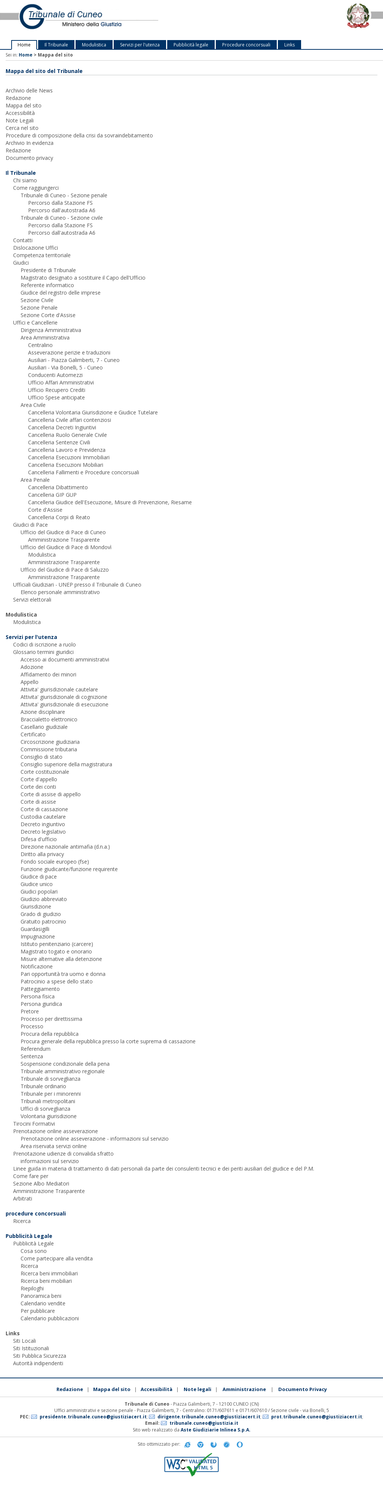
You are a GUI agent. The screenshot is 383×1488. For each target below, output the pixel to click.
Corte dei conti (38, 786)
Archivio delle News (29, 90)
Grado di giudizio (41, 914)
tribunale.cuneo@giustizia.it (203, 1423)
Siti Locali (24, 1340)
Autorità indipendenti (38, 1363)
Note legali (197, 1389)
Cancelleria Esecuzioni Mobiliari (65, 464)
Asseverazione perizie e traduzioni (69, 352)
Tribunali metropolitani (48, 1101)
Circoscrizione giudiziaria (50, 741)
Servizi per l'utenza (140, 45)
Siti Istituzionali (31, 1348)
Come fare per (30, 1176)
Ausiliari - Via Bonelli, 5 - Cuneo (65, 367)
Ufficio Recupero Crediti (56, 389)
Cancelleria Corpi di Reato (59, 517)
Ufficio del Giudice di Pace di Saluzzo (65, 569)
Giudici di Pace (30, 524)
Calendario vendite (43, 1303)
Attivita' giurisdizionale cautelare (59, 689)
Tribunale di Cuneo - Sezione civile (62, 217)
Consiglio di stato (41, 756)
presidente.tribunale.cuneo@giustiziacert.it (93, 1417)
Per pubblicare (38, 1310)
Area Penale (35, 479)
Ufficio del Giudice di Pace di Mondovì (66, 547)
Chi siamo (25, 180)
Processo (32, 1026)
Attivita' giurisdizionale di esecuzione (64, 704)
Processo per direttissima (51, 1018)
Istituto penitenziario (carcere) (57, 943)
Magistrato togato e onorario (56, 951)
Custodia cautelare (43, 816)
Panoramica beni (41, 1295)
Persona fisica (38, 996)
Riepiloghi (32, 1288)
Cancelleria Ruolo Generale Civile (67, 434)
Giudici (21, 262)
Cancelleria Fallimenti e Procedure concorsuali (83, 472)
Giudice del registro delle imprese (61, 292)
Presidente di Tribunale (48, 270)
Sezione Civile (37, 300)
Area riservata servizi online (54, 1146)
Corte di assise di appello (51, 794)
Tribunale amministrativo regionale (63, 1071)
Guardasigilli (35, 928)
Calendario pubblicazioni (50, 1318)
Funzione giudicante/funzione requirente (69, 869)
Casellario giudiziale (44, 726)
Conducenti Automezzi (55, 374)
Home (24, 45)
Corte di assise (38, 801)
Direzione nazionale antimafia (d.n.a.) (65, 846)
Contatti (23, 240)
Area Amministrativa (45, 337)
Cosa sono (34, 1250)
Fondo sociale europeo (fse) (55, 861)
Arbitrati (22, 1198)
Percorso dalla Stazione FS (60, 202)
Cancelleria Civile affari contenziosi (69, 419)
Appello (30, 681)
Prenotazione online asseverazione (55, 1131)
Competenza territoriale (42, 255)
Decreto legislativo (43, 831)
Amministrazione (244, 1389)
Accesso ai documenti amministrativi (65, 659)
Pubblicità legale (191, 45)
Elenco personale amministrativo (60, 592)
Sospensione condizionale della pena (65, 1063)
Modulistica (94, 45)
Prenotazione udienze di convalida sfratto (63, 1153)
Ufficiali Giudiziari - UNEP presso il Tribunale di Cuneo (77, 584)
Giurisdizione (36, 906)
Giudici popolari (39, 891)
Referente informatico (47, 285)
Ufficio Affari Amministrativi (61, 382)
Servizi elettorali (32, 599)
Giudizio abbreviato (44, 899)
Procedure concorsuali (246, 45)
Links (289, 45)
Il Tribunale (56, 45)
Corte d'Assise (45, 509)
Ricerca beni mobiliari (46, 1280)
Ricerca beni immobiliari (49, 1273)
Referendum (35, 1048)
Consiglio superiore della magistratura (66, 764)
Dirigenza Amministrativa (51, 330)
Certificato (33, 734)
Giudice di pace (39, 876)
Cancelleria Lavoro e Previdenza (66, 449)
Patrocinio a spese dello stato (57, 981)
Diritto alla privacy (42, 854)
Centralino (40, 345)
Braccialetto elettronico (49, 719)
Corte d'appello (39, 779)
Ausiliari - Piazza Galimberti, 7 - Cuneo (74, 359)
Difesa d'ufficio (39, 839)
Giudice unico (37, 884)
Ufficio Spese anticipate (56, 397)
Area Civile (33, 404)
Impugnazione (38, 936)
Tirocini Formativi (34, 1123)
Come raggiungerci (36, 187)
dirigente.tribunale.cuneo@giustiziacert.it (208, 1417)
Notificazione (37, 966)
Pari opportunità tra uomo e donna (63, 973)
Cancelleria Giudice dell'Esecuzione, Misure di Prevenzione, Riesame (110, 502)
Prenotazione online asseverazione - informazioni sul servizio (95, 1138)
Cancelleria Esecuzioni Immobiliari (69, 457)
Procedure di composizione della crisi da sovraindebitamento (79, 135)
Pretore (30, 1011)
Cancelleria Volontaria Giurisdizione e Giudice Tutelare (93, 412)
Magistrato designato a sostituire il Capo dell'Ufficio (83, 277)
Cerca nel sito (22, 127)
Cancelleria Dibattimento (58, 487)
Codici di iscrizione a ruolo (44, 644)
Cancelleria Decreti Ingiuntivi (62, 427)
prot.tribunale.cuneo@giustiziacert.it (316, 1417)
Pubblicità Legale (33, 1243)
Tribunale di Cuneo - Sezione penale (64, 195)
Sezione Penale (39, 307)
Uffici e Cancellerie (35, 322)
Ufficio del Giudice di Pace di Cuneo (63, 532)
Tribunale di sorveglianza (50, 1078)
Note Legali (20, 120)
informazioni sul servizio (50, 1161)
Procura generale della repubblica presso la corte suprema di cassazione (108, 1041)
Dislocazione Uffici (35, 247)
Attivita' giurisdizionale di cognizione (64, 696)
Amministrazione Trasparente (64, 539)
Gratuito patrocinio (43, 921)
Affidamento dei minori (48, 674)
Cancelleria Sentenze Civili (59, 442)
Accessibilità (20, 112)
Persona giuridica (41, 1003)
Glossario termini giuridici (43, 651)
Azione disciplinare (43, 711)
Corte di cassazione (44, 809)
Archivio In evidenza (29, 142)
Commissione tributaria (49, 749)
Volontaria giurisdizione (49, 1116)
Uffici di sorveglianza (45, 1108)
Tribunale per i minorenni (51, 1093)
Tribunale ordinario (43, 1086)
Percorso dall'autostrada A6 (61, 210)
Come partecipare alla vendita (57, 1258)
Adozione (32, 666)
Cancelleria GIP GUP (52, 494)
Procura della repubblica (50, 1033)
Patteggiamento (40, 988)
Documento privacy (29, 157)
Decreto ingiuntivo (43, 824)
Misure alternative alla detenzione (61, 958)
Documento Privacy (302, 1389)
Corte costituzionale (45, 771)
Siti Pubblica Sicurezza (39, 1355)
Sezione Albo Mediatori (41, 1183)
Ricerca (22, 1220)
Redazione (18, 97)
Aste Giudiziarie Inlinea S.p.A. (216, 1430)
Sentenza (32, 1056)
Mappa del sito (24, 105)
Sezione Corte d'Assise (48, 315)
